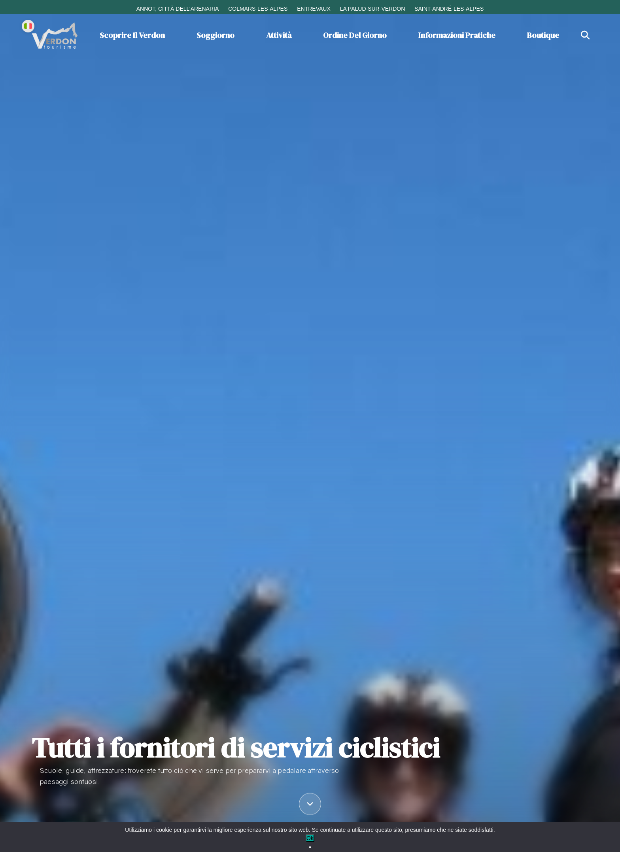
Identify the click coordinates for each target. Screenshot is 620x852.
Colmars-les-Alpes (257, 9)
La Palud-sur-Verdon (372, 9)
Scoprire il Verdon (132, 35)
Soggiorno (215, 35)
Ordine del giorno (355, 35)
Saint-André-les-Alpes (449, 9)
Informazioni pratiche (456, 35)
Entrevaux (314, 9)
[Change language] (28, 26)
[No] (310, 847)
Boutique (543, 35)
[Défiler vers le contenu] (310, 805)
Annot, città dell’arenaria (177, 9)
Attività (278, 35)
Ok (310, 838)
